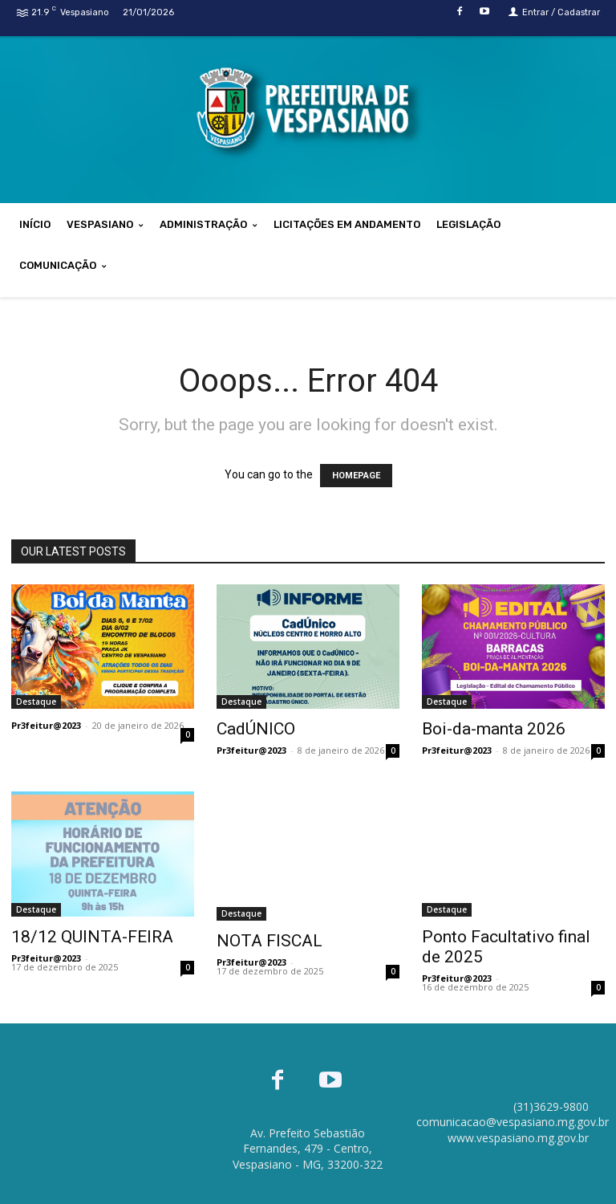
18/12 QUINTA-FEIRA (92, 936)
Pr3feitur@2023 (46, 725)
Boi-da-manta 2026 (493, 728)
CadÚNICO (256, 728)
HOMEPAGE (356, 475)
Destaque (36, 701)
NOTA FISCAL (269, 940)
